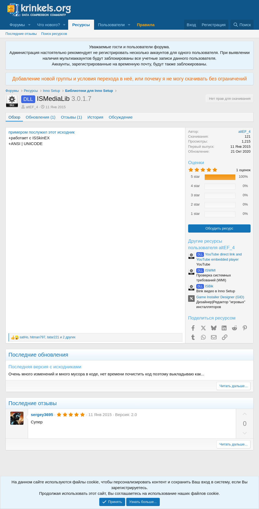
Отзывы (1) (71, 117)
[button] (29, 25)
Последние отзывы (21, 34)
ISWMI (206, 270)
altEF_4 (32, 107)
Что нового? (48, 24)
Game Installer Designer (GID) (220, 297)
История (95, 117)
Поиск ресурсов (54, 34)
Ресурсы (81, 24)
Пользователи (111, 24)
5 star (195, 176)
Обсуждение (120, 117)
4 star (195, 186)
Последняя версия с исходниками (44, 366)
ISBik (204, 286)
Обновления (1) (40, 117)
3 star (195, 195)
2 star (195, 204)
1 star (195, 214)
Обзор (14, 117)
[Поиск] (242, 25)
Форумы (17, 24)
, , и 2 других (48, 337)
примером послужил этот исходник (41, 132)
